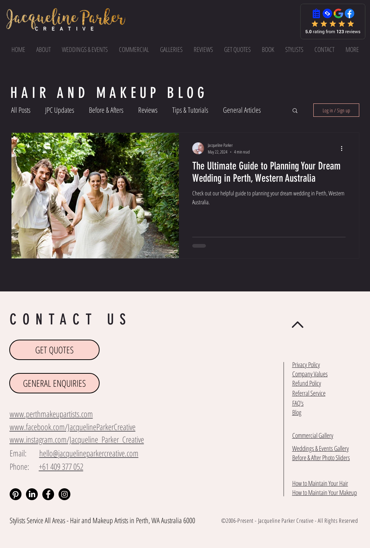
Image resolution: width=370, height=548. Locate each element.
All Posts (20, 110)
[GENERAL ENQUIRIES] (54, 383)
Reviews (147, 110)
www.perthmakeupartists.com (51, 414)
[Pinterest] (15, 494)
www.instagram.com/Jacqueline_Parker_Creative (77, 439)
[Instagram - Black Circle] (64, 494)
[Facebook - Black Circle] (48, 494)
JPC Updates (59, 110)
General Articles (242, 110)
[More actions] (344, 148)
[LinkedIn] (32, 494)
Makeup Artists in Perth (121, 520)
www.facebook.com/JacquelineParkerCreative (73, 427)
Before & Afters (106, 110)
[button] (352, 49)
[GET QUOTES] (54, 350)
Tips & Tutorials (190, 110)
